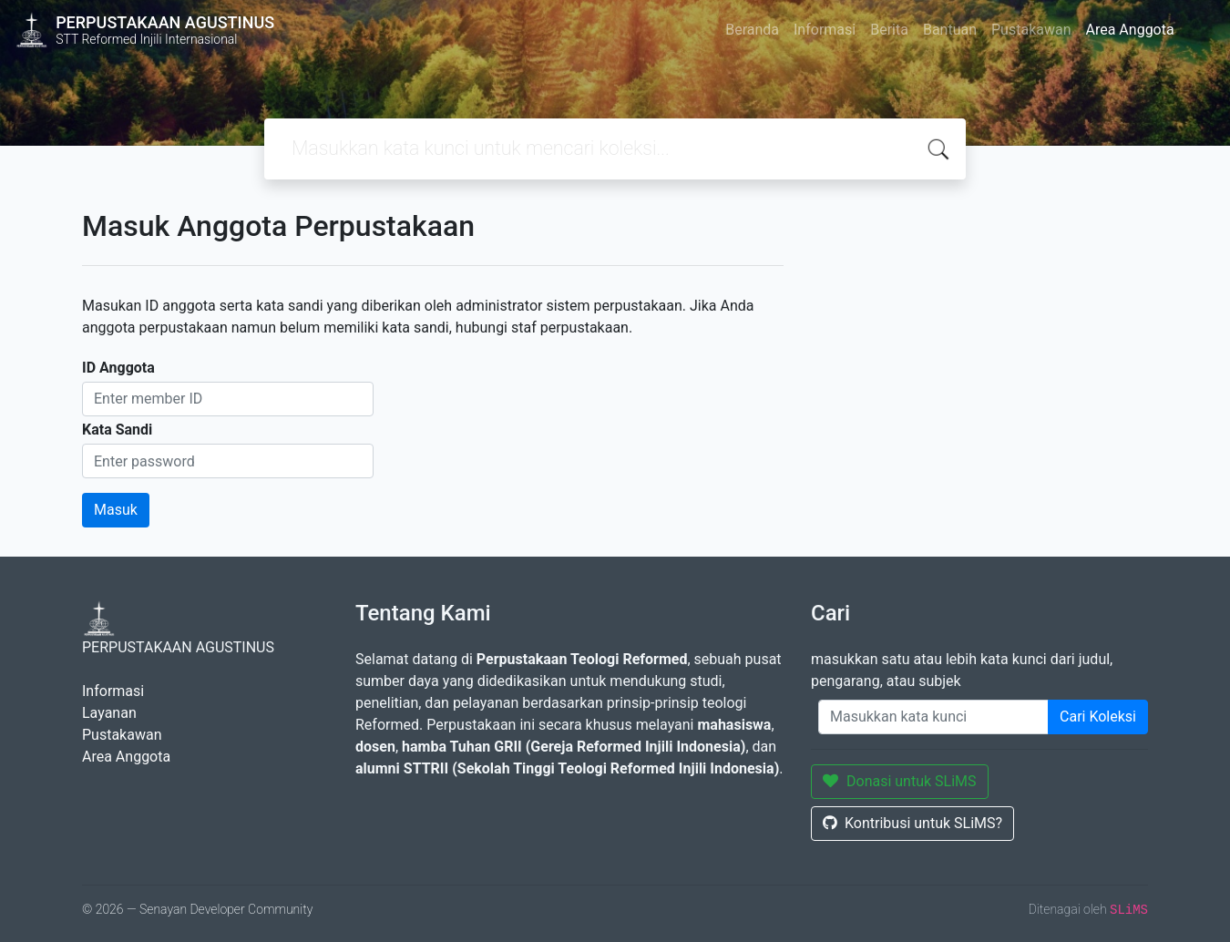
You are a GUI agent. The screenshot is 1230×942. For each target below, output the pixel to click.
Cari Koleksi (1098, 716)
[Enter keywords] (933, 717)
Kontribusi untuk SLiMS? (912, 823)
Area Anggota (1130, 29)
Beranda (752, 29)
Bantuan (950, 29)
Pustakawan (1031, 29)
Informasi (825, 29)
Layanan (109, 713)
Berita (889, 29)
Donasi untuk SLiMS (900, 781)
